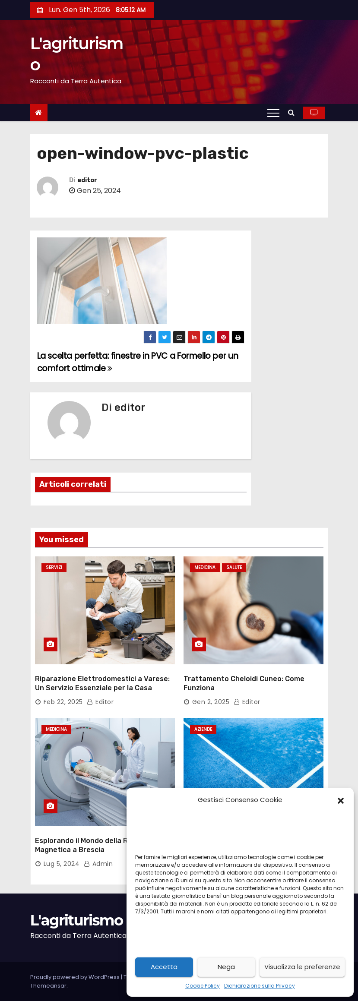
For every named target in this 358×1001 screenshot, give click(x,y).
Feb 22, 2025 (63, 702)
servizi (54, 567)
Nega (226, 966)
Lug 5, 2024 (62, 863)
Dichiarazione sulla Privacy (259, 985)
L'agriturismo (76, 920)
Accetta (164, 966)
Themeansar (48, 986)
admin (98, 863)
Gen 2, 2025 (211, 702)
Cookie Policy (202, 985)
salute (234, 567)
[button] (340, 800)
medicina (204, 567)
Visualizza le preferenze (302, 966)
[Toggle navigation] (273, 113)
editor (87, 180)
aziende (203, 729)
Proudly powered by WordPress (75, 977)
